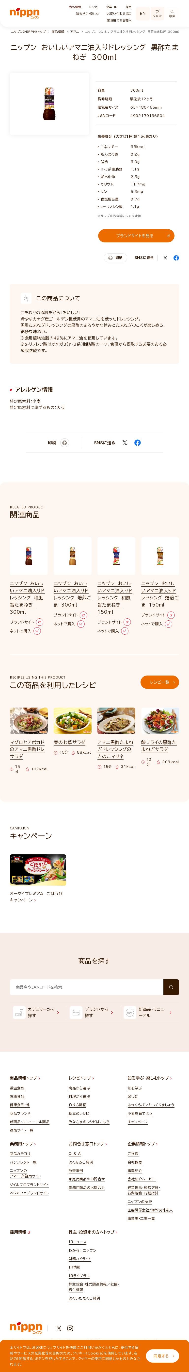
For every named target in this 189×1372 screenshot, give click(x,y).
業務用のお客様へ (119, 20)
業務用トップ (23, 1144)
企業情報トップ (143, 1144)
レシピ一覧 (162, 682)
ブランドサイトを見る (143, 236)
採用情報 (20, 1232)
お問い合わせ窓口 (119, 13)
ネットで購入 (25, 631)
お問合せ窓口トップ (88, 1144)
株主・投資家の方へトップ (93, 1232)
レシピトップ (81, 1078)
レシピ (93, 6)
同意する (164, 1356)
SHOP (157, 14)
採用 (129, 6)
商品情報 (75, 6)
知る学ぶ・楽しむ (87, 13)
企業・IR (112, 6)
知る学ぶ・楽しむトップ (150, 1078)
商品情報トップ (25, 1078)
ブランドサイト (26, 622)
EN (142, 13)
